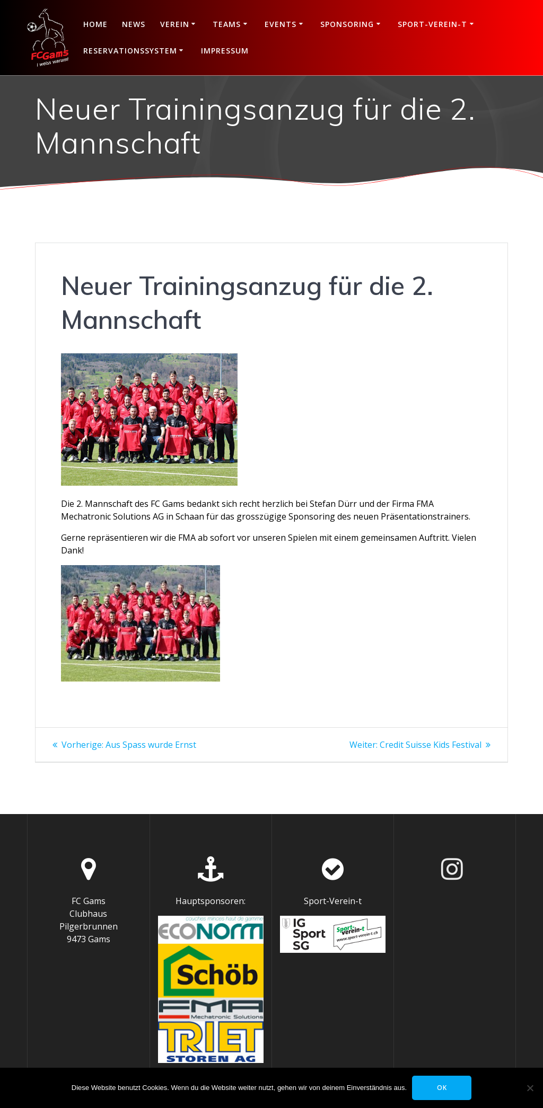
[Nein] (529, 1088)
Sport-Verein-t (432, 24)
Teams (227, 24)
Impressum (225, 51)
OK (442, 1087)
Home (95, 24)
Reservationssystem (130, 51)
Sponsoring (347, 24)
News (133, 24)
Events (280, 24)
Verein (174, 24)
